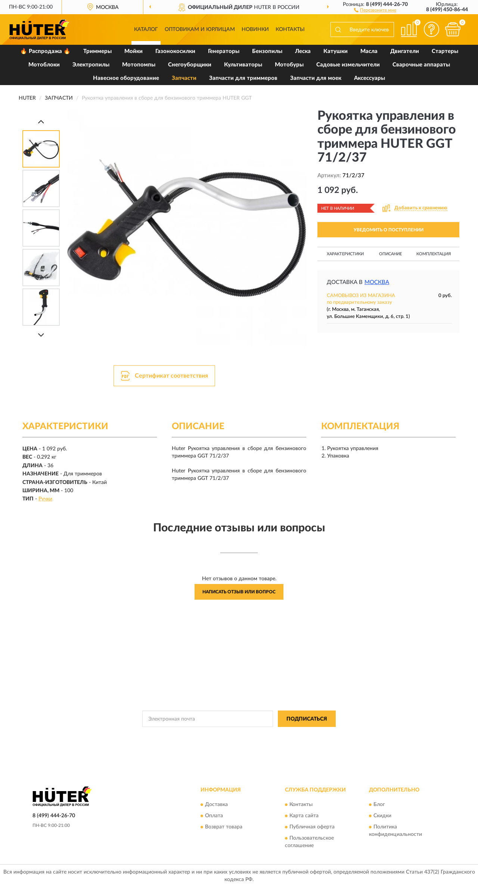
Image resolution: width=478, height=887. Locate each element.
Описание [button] (390, 254)
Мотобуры (289, 65)
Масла (369, 51)
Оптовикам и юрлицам (200, 29)
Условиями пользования (305, 735)
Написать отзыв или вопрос (239, 592)
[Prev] (41, 121)
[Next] (41, 335)
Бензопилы (267, 51)
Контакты (290, 29)
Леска (303, 51)
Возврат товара (223, 827)
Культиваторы (243, 65)
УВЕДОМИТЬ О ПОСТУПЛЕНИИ (388, 230)
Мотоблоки (44, 65)
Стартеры (445, 51)
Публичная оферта (312, 827)
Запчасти (184, 78)
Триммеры (97, 51)
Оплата (214, 815)
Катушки (335, 51)
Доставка (216, 804)
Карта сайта (304, 815)
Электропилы (90, 65)
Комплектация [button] (433, 254)
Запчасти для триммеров (243, 78)
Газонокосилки (175, 51)
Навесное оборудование (126, 78)
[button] (375, 9)
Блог (379, 804)
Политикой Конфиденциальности (239, 735)
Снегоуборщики (189, 65)
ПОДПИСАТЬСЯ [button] (306, 719)
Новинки (255, 29)
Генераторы (223, 51)
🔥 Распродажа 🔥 (45, 51)
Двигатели (404, 51)
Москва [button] (376, 282)
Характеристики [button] (345, 254)
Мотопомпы (138, 65)
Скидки (382, 815)
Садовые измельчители (348, 65)
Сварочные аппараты (421, 65)
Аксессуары (369, 78)
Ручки (45, 499)
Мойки (133, 51)
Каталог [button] (146, 29)
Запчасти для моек (315, 78)
